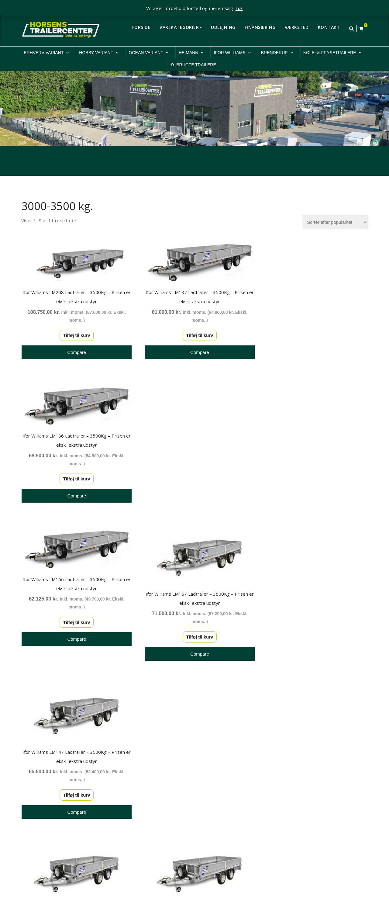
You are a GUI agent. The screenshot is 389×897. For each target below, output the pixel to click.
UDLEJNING (223, 27)
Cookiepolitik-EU (305, 788)
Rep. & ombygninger (309, 828)
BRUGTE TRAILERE (196, 64)
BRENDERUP (277, 52)
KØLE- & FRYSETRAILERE (332, 52)
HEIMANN (192, 52)
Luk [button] (239, 8)
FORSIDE (141, 27)
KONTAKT (329, 27)
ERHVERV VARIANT (47, 52)
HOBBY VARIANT (99, 52)
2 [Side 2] (194, 700)
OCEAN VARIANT (149, 52)
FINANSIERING (260, 27)
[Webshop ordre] (335, 222)
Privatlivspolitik (303, 781)
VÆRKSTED (297, 27)
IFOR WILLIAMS (232, 52)
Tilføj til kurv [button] (74, 333)
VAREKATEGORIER (181, 27)
